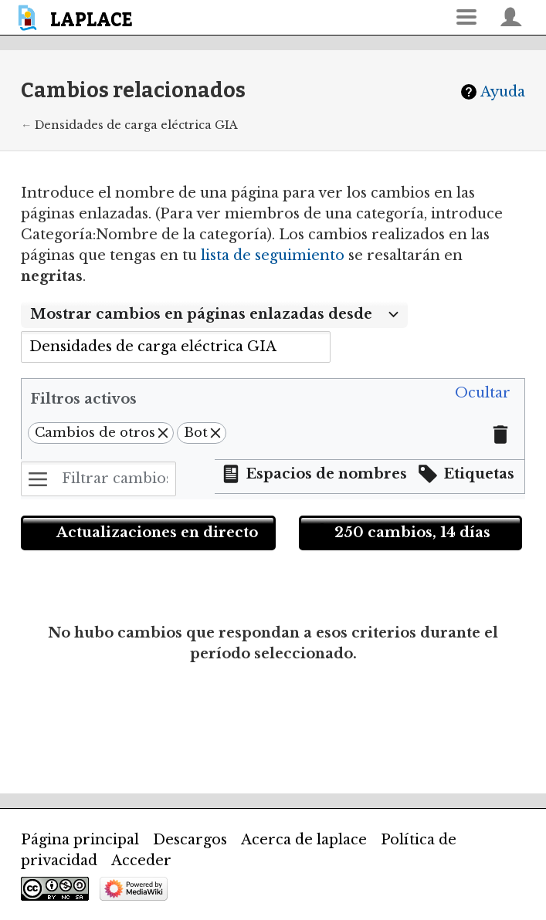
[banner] (77, 17)
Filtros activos (83, 399)
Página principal (80, 839)
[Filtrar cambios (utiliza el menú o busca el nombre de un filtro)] (98, 479)
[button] (482, 393)
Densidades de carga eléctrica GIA (136, 125)
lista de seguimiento (272, 255)
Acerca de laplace (304, 839)
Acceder (141, 860)
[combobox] (214, 315)
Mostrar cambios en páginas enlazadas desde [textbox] (201, 314)
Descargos (190, 839)
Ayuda (502, 92)
